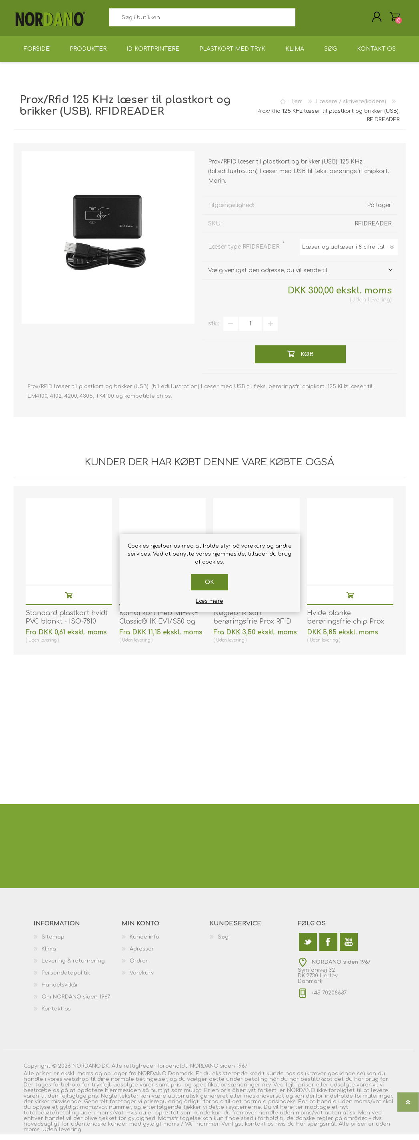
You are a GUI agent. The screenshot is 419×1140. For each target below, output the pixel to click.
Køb (69, 601)
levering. (70, 1135)
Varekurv (387, 19)
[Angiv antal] (250, 329)
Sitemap (53, 942)
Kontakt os (56, 1014)
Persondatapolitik (66, 978)
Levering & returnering (73, 966)
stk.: (213, 329)
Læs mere (209, 601)
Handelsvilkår (60, 990)
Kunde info (144, 942)
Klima (49, 954)
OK (209, 582)
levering (379, 305)
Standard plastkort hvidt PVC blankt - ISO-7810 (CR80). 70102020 (67, 627)
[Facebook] (328, 948)
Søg (304, 20)
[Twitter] (308, 948)
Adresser (142, 954)
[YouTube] (349, 948)
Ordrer (139, 966)
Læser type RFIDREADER (244, 252)
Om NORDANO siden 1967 (76, 1002)
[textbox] (202, 20)
